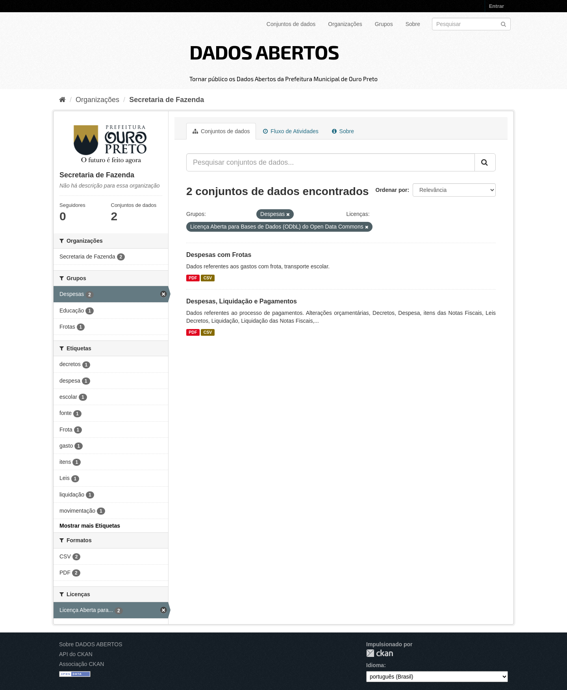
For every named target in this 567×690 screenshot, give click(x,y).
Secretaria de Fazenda (166, 100)
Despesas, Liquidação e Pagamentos (241, 301)
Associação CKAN (81, 664)
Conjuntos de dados (291, 24)
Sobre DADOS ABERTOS (90, 644)
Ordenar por (392, 190)
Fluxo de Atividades (290, 131)
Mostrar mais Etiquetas (89, 526)
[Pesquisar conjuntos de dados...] (330, 162)
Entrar (496, 6)
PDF (193, 277)
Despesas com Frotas (218, 254)
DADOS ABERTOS (264, 51)
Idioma (375, 665)
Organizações (345, 24)
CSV (208, 277)
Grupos (384, 24)
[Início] (62, 100)
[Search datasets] (471, 24)
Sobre (413, 24)
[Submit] (503, 23)
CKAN (379, 653)
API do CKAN (76, 654)
